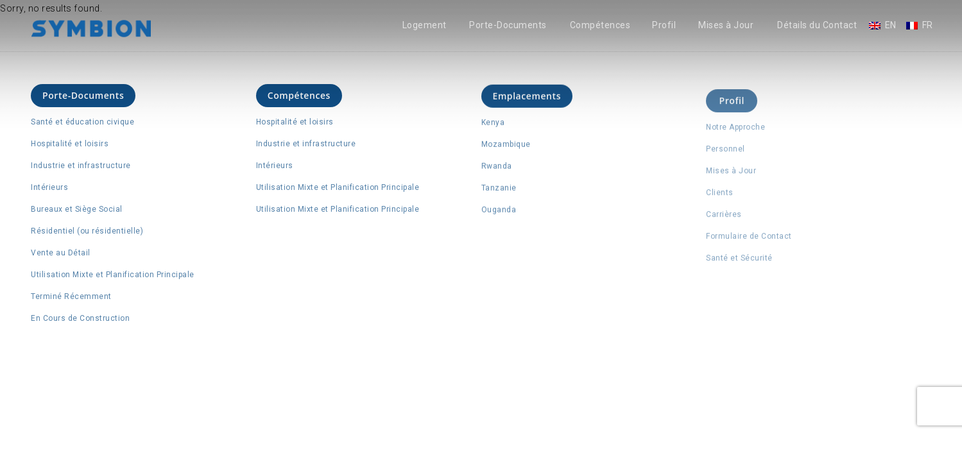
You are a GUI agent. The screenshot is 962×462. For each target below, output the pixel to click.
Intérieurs (49, 187)
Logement (424, 25)
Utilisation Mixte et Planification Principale (112, 274)
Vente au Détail (60, 252)
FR (927, 25)
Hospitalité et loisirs (69, 143)
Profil (664, 25)
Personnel (725, 152)
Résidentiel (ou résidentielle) (87, 231)
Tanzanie (499, 189)
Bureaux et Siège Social (77, 209)
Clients (720, 196)
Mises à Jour (725, 25)
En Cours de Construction (80, 318)
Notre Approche (735, 130)
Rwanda (496, 167)
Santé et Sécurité (739, 261)
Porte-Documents (508, 25)
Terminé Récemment (71, 296)
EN (891, 25)
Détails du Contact (817, 25)
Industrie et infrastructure (81, 165)
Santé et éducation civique (82, 121)
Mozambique (506, 145)
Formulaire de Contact (749, 239)
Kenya (493, 123)
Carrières (724, 218)
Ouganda (499, 211)
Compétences (600, 25)
